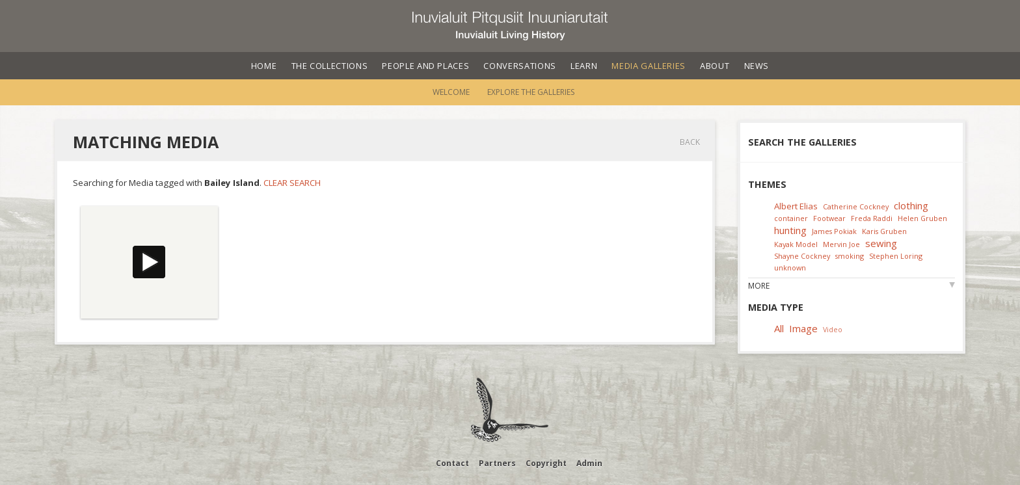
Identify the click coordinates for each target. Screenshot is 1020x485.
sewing (881, 243)
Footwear (829, 218)
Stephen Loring (895, 256)
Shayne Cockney (802, 256)
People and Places (425, 66)
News (757, 66)
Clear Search (292, 183)
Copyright (546, 463)
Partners (497, 463)
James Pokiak (834, 231)
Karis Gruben (884, 231)
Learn (583, 66)
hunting (790, 230)
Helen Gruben (922, 218)
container (791, 218)
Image (803, 328)
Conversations (519, 66)
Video (832, 329)
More (759, 285)
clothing (911, 205)
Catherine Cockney (856, 206)
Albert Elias (796, 206)
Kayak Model (796, 244)
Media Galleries (648, 66)
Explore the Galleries (530, 92)
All (779, 328)
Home (264, 66)
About (714, 66)
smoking (849, 256)
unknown (790, 267)
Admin (589, 463)
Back (690, 142)
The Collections (329, 66)
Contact (452, 463)
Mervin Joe (841, 244)
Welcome (451, 92)
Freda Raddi (871, 218)
